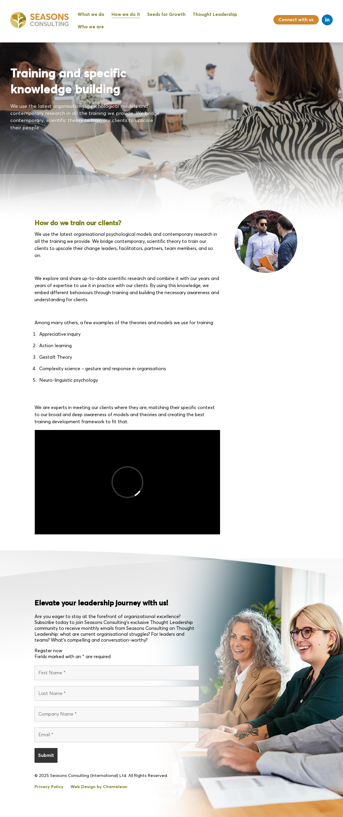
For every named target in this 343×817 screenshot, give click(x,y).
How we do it (125, 14)
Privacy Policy (49, 787)
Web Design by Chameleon (98, 787)
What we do (91, 14)
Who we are (91, 27)
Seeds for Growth (166, 14)
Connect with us (296, 20)
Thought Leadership (215, 14)
